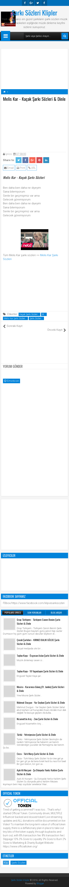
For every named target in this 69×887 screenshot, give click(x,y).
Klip (6, 862)
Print (21, 167)
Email (9, 167)
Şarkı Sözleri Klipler (34, 12)
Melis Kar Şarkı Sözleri (14, 318)
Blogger (40, 883)
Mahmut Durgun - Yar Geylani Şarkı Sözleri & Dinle (41, 702)
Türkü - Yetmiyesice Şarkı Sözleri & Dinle (36, 734)
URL (32, 167)
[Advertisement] (34, 126)
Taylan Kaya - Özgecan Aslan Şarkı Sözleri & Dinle (40, 655)
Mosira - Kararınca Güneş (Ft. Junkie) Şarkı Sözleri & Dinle (40, 689)
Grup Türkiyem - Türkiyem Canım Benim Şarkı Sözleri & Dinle (38, 621)
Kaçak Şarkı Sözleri (29, 314)
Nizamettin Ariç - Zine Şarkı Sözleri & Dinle (37, 719)
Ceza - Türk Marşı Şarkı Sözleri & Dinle (35, 754)
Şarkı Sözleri (35, 318)
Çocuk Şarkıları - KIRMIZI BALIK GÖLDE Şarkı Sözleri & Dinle (38, 642)
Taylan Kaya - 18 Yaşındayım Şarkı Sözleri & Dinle (40, 671)
